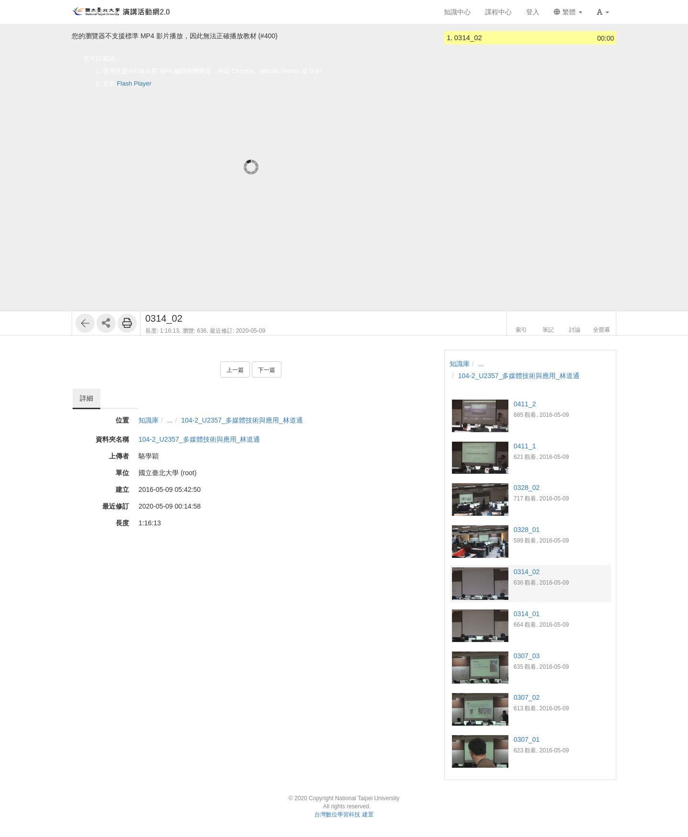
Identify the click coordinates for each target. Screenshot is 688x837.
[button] (603, 12)
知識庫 (149, 420)
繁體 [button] (568, 12)
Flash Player (134, 83)
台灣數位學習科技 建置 (343, 814)
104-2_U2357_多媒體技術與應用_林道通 (241, 420)
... (170, 420)
